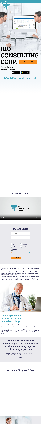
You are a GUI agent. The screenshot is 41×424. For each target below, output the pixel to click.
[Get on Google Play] (25, 73)
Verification (15, 246)
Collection (25, 244)
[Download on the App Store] (16, 73)
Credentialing (25, 246)
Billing (14, 244)
